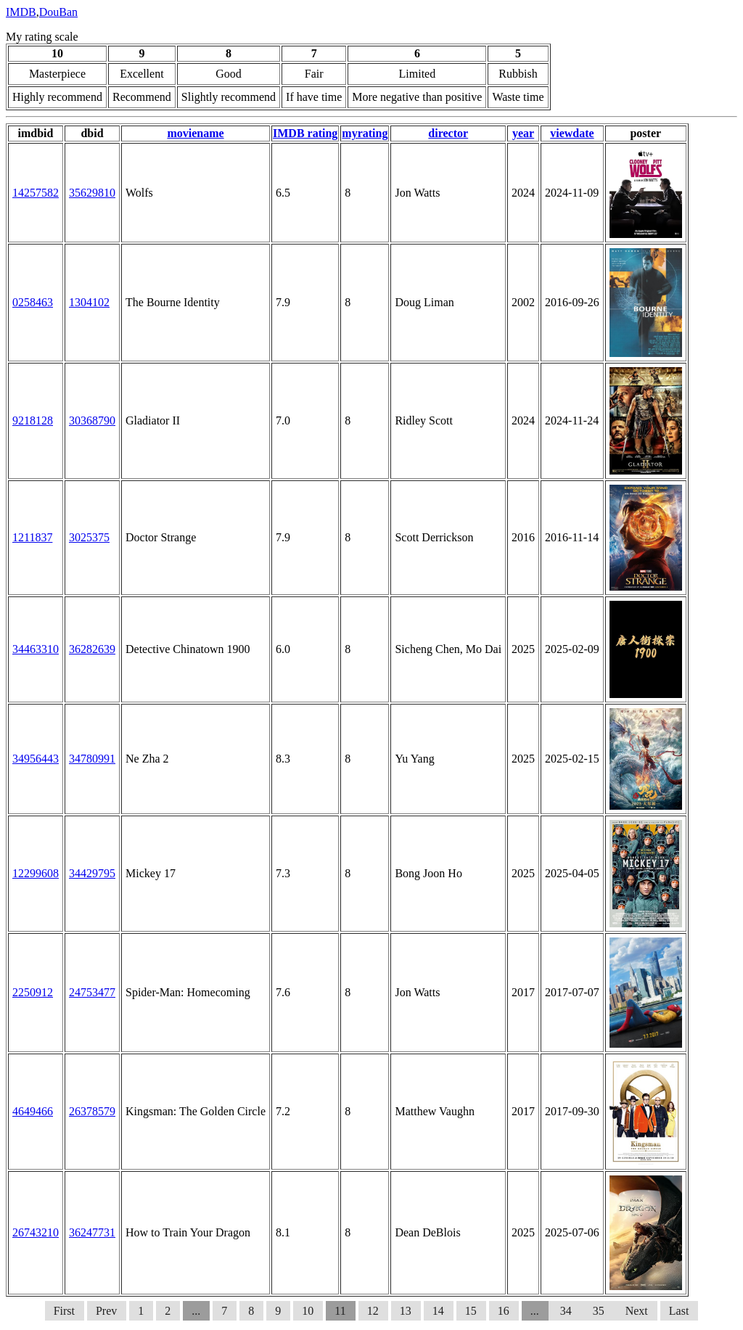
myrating (364, 133)
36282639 (92, 649)
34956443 (35, 758)
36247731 (92, 1232)
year (523, 133)
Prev (106, 1311)
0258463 (32, 302)
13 (405, 1311)
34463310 (35, 649)
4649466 (32, 1111)
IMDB (21, 12)
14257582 (35, 192)
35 (600, 1311)
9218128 (32, 420)
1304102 (89, 302)
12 (373, 1311)
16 (503, 1311)
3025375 (89, 537)
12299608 (35, 873)
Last (679, 1311)
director (448, 133)
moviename (195, 133)
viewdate (572, 133)
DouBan (58, 12)
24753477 (92, 992)
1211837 (32, 537)
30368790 (92, 420)
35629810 (92, 192)
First (64, 1311)
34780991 (92, 758)
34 (566, 1311)
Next (636, 1311)
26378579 (92, 1111)
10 (307, 1311)
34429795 (92, 873)
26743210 (35, 1232)
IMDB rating (305, 133)
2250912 (32, 992)
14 (438, 1311)
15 (471, 1311)
